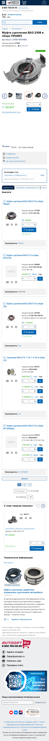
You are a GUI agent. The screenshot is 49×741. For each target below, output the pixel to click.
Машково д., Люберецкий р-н (16, 175)
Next (44, 96)
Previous (4, 96)
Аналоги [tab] (8, 188)
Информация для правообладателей (20, 724)
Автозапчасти (17, 29)
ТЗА (19, 346)
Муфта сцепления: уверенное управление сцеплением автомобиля (23, 591)
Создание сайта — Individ (34, 722)
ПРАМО (21, 243)
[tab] (8, 187)
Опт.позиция (40, 51)
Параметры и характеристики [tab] (27, 188)
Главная (5, 29)
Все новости (8, 563)
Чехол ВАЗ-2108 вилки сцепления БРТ (20, 529)
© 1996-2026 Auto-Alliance (14, 722)
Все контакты (23, 8)
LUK (19, 414)
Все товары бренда (26, 147)
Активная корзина (14, 14)
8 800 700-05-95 (12, 646)
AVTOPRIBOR (23, 472)
